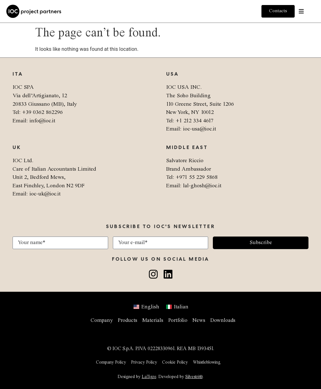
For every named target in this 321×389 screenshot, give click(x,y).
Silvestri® (194, 377)
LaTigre (149, 377)
